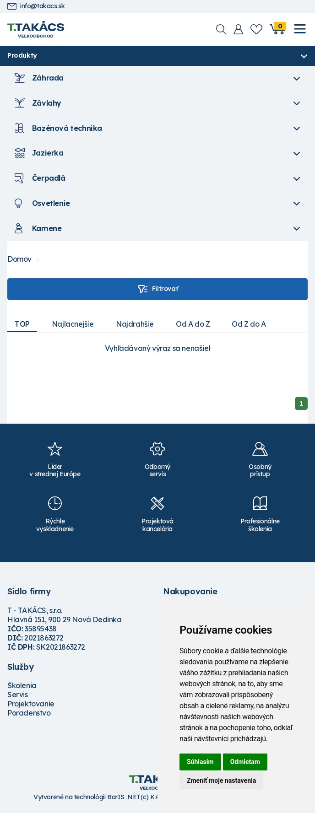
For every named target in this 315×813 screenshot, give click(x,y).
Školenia (22, 685)
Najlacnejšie (73, 323)
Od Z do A (249, 323)
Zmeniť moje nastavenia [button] (221, 780)
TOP (22, 323)
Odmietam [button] (245, 761)
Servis (17, 694)
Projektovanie (30, 703)
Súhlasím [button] (200, 761)
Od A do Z (193, 323)
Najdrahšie (135, 323)
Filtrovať (157, 289)
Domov (19, 259)
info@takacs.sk (36, 6)
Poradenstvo (29, 712)
